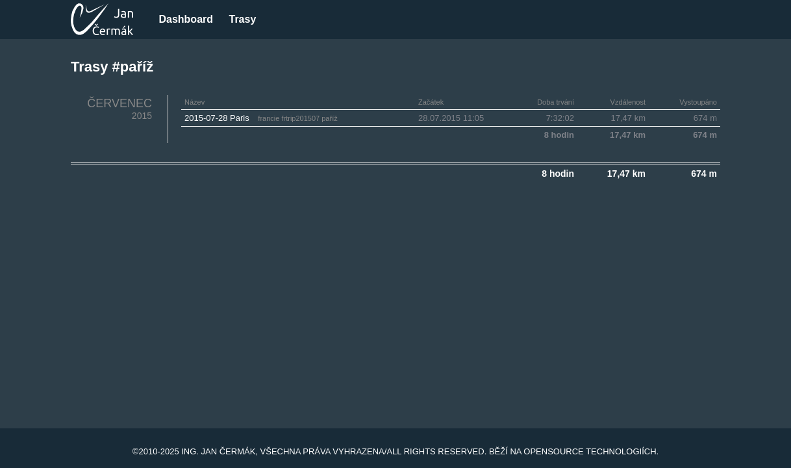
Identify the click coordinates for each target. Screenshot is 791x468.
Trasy (242, 19)
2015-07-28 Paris (216, 118)
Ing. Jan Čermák (218, 451)
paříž (329, 118)
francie (268, 118)
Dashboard (185, 19)
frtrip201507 (300, 118)
